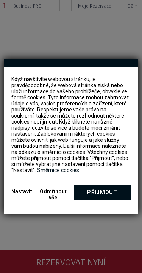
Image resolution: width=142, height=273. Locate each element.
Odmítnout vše (53, 194)
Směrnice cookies (58, 170)
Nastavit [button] (21, 191)
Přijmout (102, 192)
